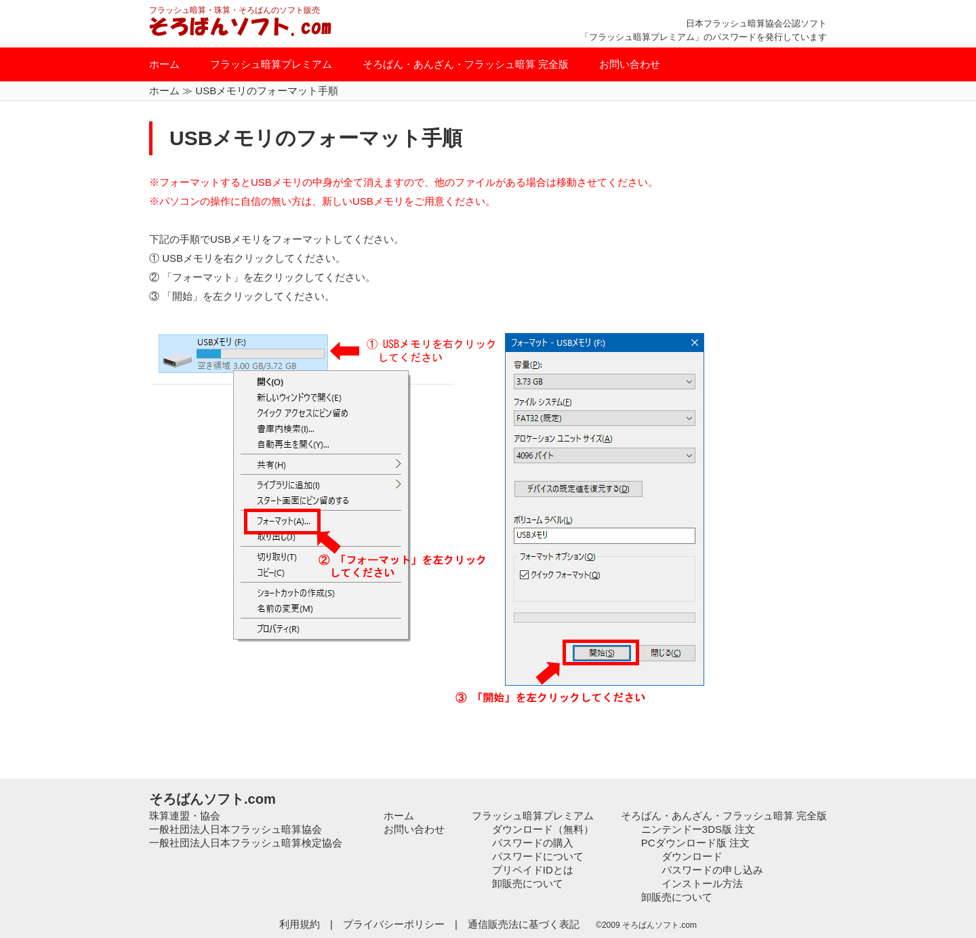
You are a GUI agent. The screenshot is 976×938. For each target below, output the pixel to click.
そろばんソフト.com (212, 799)
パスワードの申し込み (712, 870)
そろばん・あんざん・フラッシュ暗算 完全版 (466, 64)
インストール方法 (702, 883)
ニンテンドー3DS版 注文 (698, 829)
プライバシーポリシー (394, 924)
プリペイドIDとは (532, 870)
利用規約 (299, 924)
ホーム (164, 64)
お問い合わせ (629, 64)
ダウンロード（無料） (543, 829)
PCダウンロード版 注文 (695, 842)
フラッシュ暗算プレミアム (271, 64)
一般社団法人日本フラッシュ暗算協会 (235, 829)
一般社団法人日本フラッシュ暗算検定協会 (245, 842)
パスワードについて (538, 856)
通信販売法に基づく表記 (525, 924)
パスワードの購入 (532, 842)
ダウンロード (692, 856)
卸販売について (527, 883)
